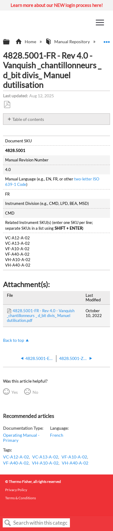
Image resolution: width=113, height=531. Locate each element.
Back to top (13, 340)
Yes (14, 392)
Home (26, 41)
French (56, 435)
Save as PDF (7, 104)
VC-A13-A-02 (45, 456)
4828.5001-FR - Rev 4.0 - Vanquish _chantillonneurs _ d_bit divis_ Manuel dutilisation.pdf (40, 315)
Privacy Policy (16, 489)
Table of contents (28, 119)
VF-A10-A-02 (74, 456)
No (35, 392)
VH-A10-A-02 (45, 462)
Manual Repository (68, 41)
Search (7, 523)
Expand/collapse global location (106, 40)
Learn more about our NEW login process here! (57, 5)
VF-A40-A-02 (16, 462)
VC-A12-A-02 (16, 456)
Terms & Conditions (20, 498)
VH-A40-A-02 (75, 462)
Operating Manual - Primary (21, 437)
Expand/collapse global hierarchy (10, 42)
